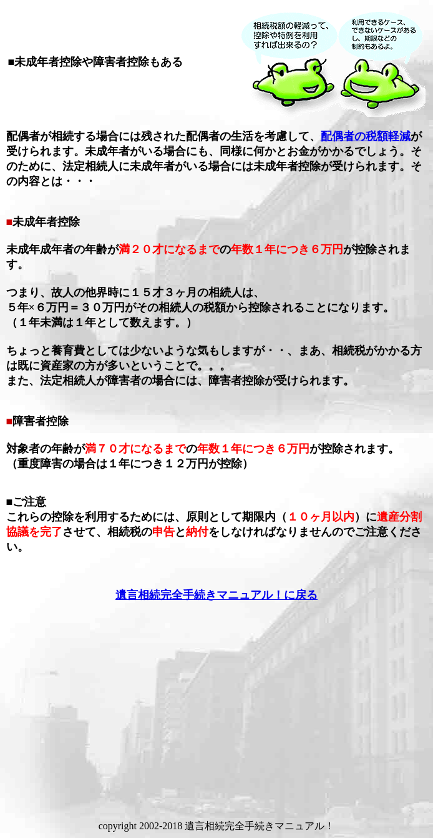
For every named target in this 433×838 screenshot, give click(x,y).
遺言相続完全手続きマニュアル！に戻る (216, 595)
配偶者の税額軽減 (366, 136)
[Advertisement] (219, 701)
